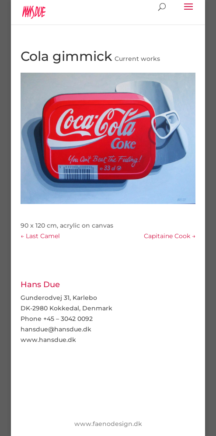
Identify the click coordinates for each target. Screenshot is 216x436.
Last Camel (40, 236)
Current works (137, 59)
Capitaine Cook (169, 236)
